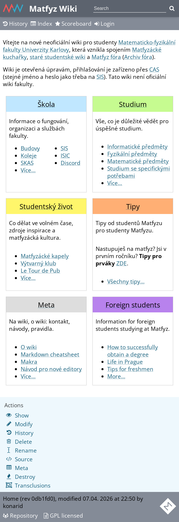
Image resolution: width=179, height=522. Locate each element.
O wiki (29, 347)
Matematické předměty (138, 161)
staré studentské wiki (57, 56)
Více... (28, 170)
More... (116, 376)
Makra (29, 361)
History (15, 23)
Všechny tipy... (126, 281)
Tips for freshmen (130, 369)
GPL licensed (63, 515)
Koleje (29, 155)
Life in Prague (125, 361)
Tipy (133, 206)
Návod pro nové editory (51, 369)
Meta (46, 304)
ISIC (65, 155)
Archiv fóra (138, 56)
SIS (100, 76)
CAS (154, 69)
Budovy (30, 148)
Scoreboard (73, 23)
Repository (20, 515)
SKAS (27, 162)
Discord (70, 162)
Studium (133, 104)
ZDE (121, 263)
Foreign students (133, 304)
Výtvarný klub (38, 263)
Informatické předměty (137, 146)
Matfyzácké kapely (45, 256)
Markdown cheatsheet (50, 354)
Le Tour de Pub (40, 270)
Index (41, 23)
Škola (46, 104)
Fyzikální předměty (132, 153)
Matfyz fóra (106, 56)
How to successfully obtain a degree (132, 350)
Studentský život (46, 206)
